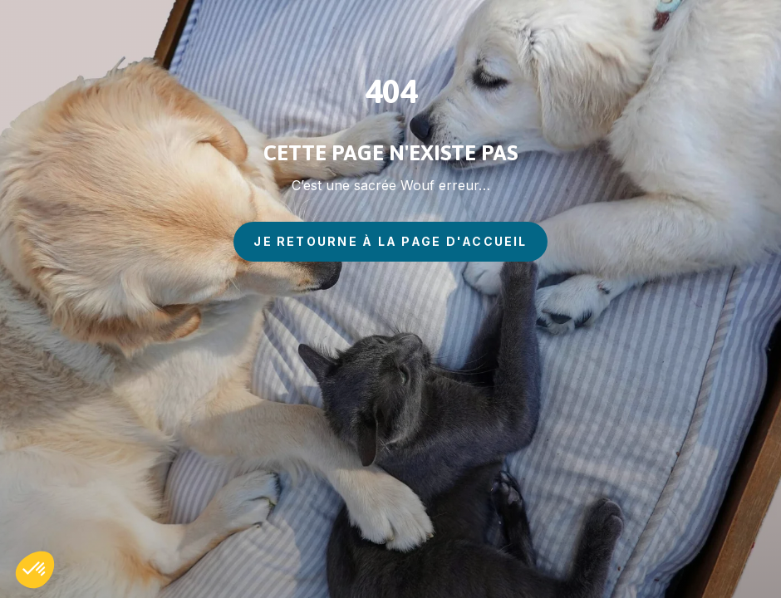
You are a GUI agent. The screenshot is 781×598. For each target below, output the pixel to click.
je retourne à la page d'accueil (390, 241)
